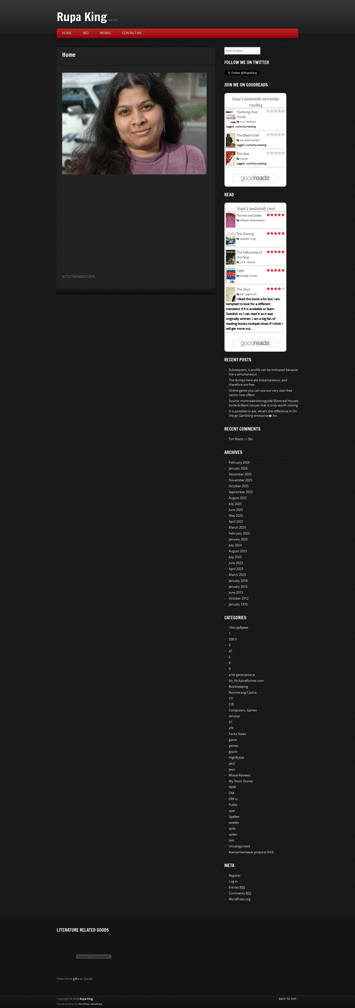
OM (231, 793)
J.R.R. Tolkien (247, 262)
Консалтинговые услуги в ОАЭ (251, 852)
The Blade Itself (247, 135)
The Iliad (242, 153)
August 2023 (238, 551)
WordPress (83, 1004)
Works (105, 33)
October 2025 (238, 486)
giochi (233, 752)
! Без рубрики (238, 627)
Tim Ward (236, 439)
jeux (232, 769)
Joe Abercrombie (249, 140)
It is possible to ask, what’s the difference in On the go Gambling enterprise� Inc (263, 413)
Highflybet (236, 757)
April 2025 (236, 521)
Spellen (234, 817)
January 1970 (238, 604)
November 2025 (240, 480)
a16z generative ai (242, 675)
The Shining (244, 233)
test (231, 840)
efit (231, 728)
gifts (76, 979)
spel (232, 811)
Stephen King (247, 238)
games (233, 746)
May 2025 (236, 516)
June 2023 (236, 563)
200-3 (233, 639)
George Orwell (248, 275)
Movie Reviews (239, 775)
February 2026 (239, 462)
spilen (233, 834)
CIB (231, 704)
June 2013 (236, 592)
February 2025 (239, 533)
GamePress (96, 1004)
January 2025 (238, 539)
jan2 (232, 763)
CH (231, 698)
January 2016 (238, 586)
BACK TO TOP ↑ (289, 999)
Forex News (237, 734)
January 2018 (238, 581)
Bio (86, 33)
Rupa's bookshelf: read (255, 208)
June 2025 (236, 510)
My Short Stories (241, 781)
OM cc (233, 799)
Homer (244, 158)
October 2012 (238, 598)
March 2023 (237, 575)
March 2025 (237, 527)
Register (235, 875)
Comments (240, 893)
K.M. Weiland (247, 121)
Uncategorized (239, 846)
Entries (237, 887)
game (233, 740)
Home (67, 33)
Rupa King (82, 17)
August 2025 (238, 498)
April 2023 (236, 569)
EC (230, 722)
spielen (234, 822)
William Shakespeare (252, 220)
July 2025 (235, 504)
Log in (233, 881)
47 (230, 651)
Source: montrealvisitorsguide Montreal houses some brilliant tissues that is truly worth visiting (263, 403)
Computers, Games (243, 710)
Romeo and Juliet (248, 215)
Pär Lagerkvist (248, 294)
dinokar (234, 716)
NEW (232, 787)
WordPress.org (239, 899)
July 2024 (235, 545)
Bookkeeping (238, 687)
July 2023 (235, 557)
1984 (239, 270)
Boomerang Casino (243, 692)
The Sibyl (242, 289)
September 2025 (241, 492)
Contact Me (132, 33)
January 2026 (238, 468)
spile (232, 828)
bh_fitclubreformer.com (246, 681)
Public (233, 805)
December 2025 (240, 474)
